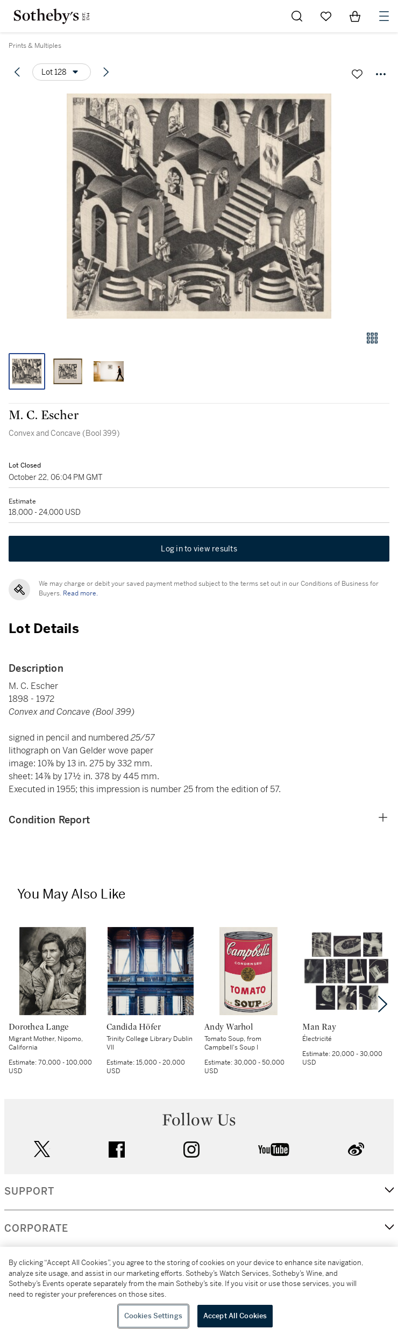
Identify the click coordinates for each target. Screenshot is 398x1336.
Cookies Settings (153, 1315)
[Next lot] (106, 72)
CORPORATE (36, 1228)
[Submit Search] (297, 16)
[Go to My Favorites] (326, 16)
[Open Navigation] (384, 16)
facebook (117, 1149)
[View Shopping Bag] (355, 16)
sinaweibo (356, 1149)
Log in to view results (199, 549)
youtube (273, 1149)
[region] (199, 1291)
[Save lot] (357, 74)
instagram (191, 1149)
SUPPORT (29, 1191)
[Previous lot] (17, 72)
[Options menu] (61, 72)
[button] (199, 206)
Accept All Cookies (235, 1315)
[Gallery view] (372, 338)
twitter (42, 1149)
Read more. (80, 593)
